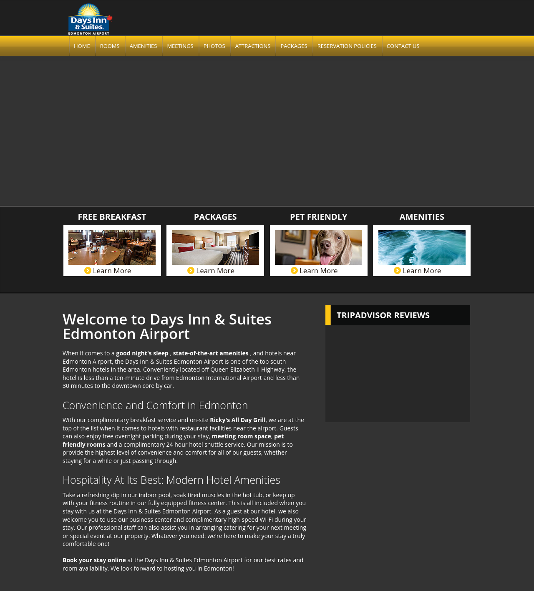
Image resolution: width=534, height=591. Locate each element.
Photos (214, 46)
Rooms (110, 46)
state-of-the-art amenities (211, 353)
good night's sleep (143, 353)
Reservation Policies (347, 46)
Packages (293, 46)
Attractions (253, 46)
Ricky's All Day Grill (237, 420)
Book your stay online (94, 560)
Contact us (403, 46)
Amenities (143, 46)
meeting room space (241, 436)
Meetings (180, 46)
